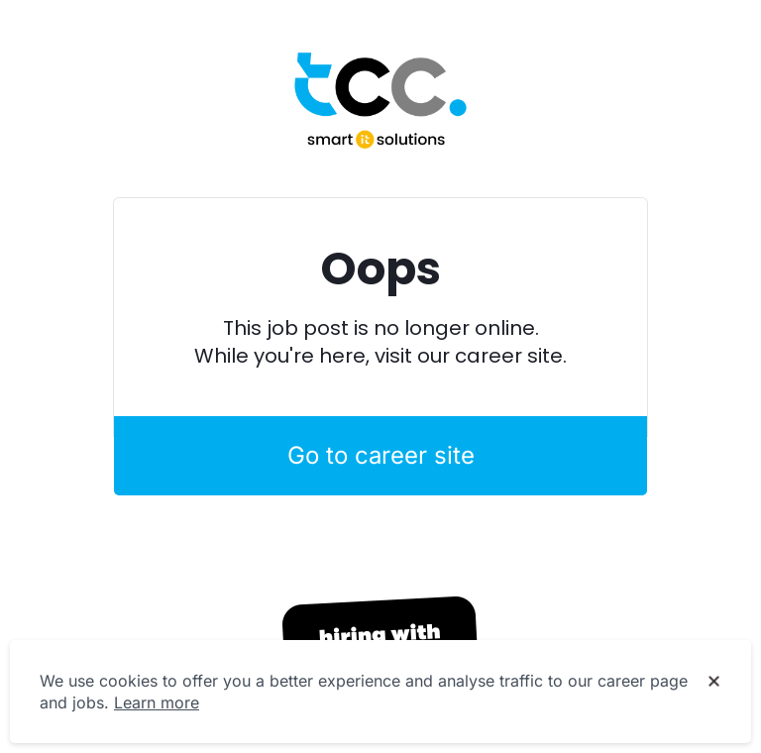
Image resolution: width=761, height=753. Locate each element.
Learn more (156, 702)
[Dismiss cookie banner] (714, 682)
